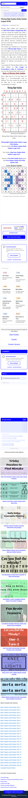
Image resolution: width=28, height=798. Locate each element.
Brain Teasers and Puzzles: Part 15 (11, 744)
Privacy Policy (4, 781)
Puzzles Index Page (5, 783)
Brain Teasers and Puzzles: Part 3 (11, 712)
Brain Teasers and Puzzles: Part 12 (11, 736)
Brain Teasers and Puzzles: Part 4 (11, 715)
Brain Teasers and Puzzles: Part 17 (11, 749)
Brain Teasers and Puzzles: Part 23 (11, 765)
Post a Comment (14, 255)
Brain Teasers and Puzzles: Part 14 (11, 741)
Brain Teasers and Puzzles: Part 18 (11, 752)
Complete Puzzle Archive (8, 768)
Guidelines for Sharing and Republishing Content (12, 779)
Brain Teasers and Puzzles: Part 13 (11, 739)
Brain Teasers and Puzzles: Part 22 (11, 762)
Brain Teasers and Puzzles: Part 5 (11, 718)
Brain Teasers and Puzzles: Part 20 (11, 757)
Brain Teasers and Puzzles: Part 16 (11, 747)
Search (24, 10)
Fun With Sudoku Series (15, 158)
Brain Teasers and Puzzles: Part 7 (11, 723)
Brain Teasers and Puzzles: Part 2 (11, 710)
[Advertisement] (14, 209)
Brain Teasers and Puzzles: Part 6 (11, 720)
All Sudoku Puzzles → (14, 232)
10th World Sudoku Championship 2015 (14, 30)
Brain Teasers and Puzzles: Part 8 (11, 726)
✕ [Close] (26, 796)
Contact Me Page (5, 777)
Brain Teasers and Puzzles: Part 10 (11, 731)
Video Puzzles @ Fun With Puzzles (9, 787)
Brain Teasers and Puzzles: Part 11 (11, 733)
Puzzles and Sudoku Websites (7, 785)
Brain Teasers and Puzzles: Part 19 (11, 755)
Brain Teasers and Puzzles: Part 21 (11, 760)
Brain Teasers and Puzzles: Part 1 (11, 707)
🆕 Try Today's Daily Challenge (14, 237)
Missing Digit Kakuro (14, 49)
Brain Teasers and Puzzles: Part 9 (11, 728)
